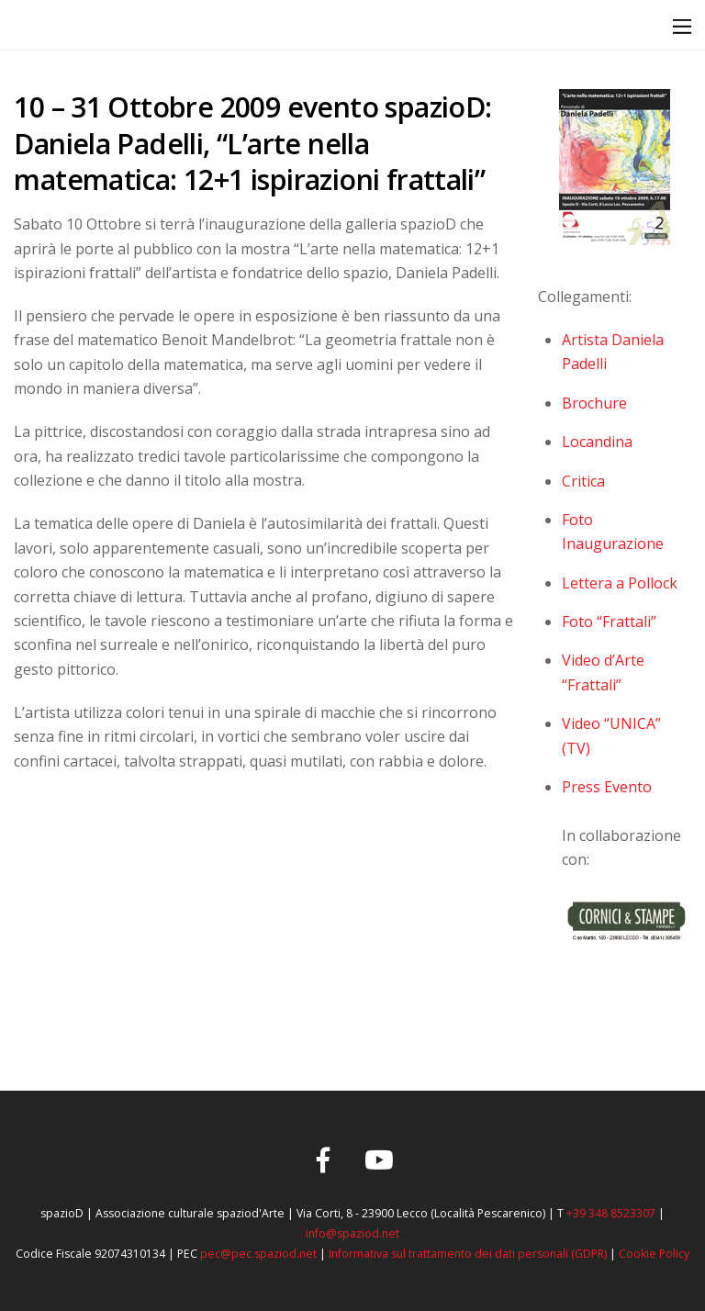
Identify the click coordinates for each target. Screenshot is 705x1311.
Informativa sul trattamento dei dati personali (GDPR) (468, 1253)
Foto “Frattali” (609, 621)
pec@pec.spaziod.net (258, 1253)
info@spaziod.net (352, 1233)
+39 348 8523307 (610, 1213)
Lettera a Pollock (619, 583)
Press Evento (607, 787)
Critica (583, 481)
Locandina (597, 441)
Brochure (594, 403)
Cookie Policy (654, 1253)
